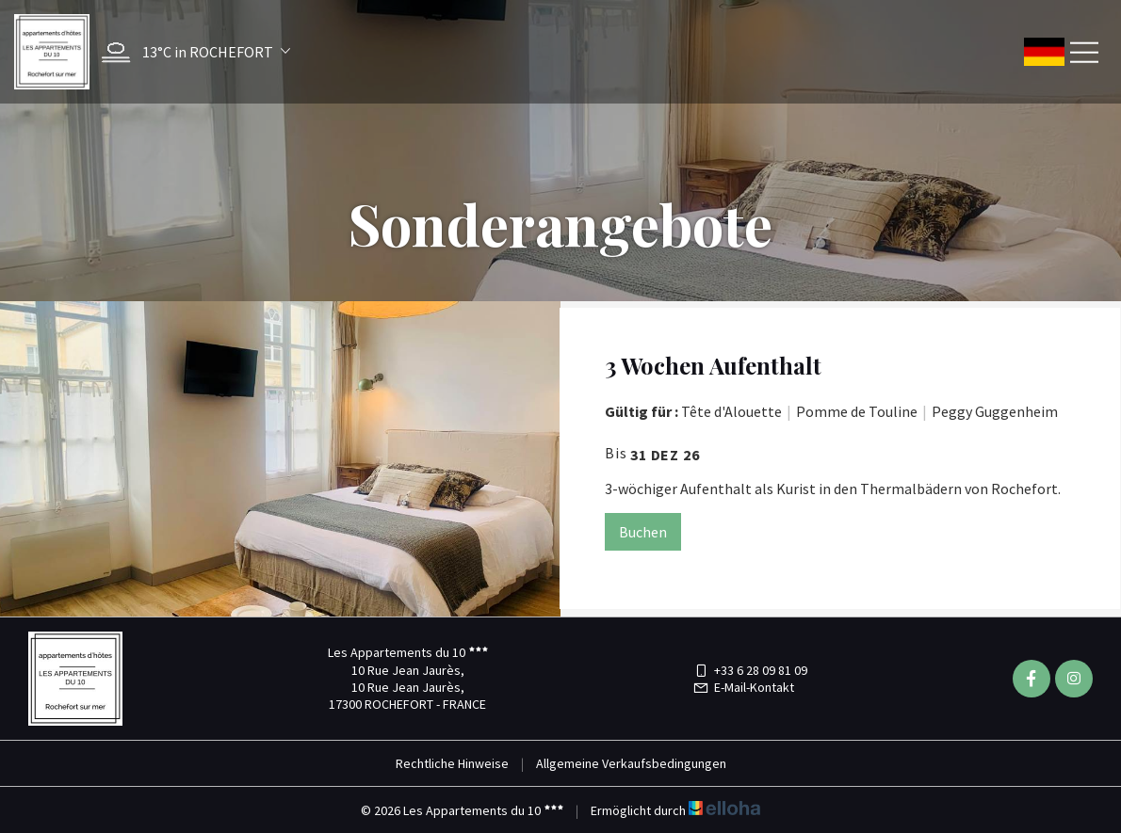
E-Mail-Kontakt (743, 687)
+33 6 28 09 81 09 (749, 670)
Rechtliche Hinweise (452, 763)
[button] (191, 52)
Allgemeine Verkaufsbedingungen (631, 763)
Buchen (643, 531)
